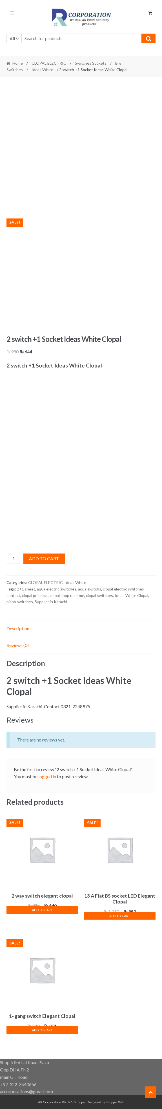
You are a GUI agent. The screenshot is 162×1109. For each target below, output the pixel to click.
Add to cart (44, 558)
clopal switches (99, 595)
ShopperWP (114, 1102)
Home (17, 63)
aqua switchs (89, 589)
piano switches (19, 601)
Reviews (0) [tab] (17, 645)
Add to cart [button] (42, 910)
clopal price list (35, 595)
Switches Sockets (90, 63)
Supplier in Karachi (51, 601)
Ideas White (42, 69)
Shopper (80, 1102)
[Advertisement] (81, 122)
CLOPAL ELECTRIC (49, 63)
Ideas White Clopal (131, 595)
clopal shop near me (67, 595)
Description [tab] (17, 628)
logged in (47, 776)
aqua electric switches (56, 589)
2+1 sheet (26, 589)
